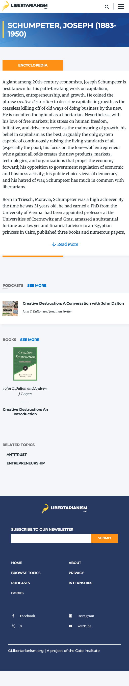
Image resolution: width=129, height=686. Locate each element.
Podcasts (20, 583)
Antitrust (17, 454)
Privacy (76, 573)
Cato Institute (87, 650)
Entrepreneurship (26, 463)
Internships (80, 583)
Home (16, 563)
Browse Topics (25, 573)
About (75, 563)
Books (17, 593)
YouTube (80, 626)
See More (36, 285)
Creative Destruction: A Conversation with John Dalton (73, 303)
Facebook (23, 616)
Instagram (81, 616)
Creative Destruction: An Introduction (25, 411)
